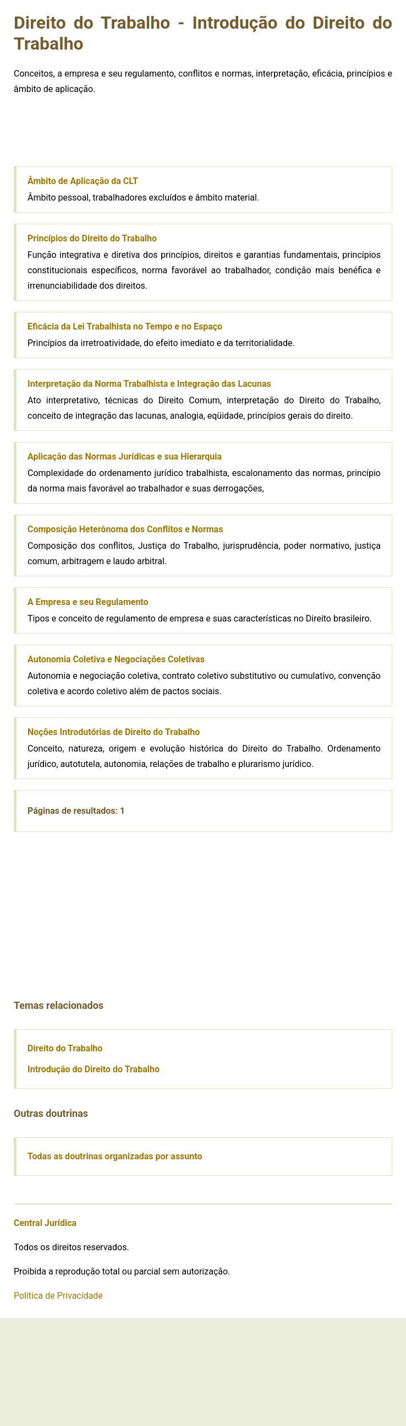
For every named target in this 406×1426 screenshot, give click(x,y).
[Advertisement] (96, 133)
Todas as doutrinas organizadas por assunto (115, 1156)
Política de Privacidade (58, 1295)
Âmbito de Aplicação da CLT (83, 181)
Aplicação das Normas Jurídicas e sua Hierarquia (125, 456)
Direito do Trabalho (65, 1048)
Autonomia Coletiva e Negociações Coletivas (116, 659)
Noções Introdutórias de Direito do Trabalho (114, 732)
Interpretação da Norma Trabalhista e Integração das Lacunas (149, 384)
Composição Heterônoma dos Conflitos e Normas (125, 529)
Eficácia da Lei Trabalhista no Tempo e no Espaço (125, 326)
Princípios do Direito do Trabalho (92, 238)
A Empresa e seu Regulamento (88, 602)
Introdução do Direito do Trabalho (94, 1069)
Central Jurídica (45, 1223)
